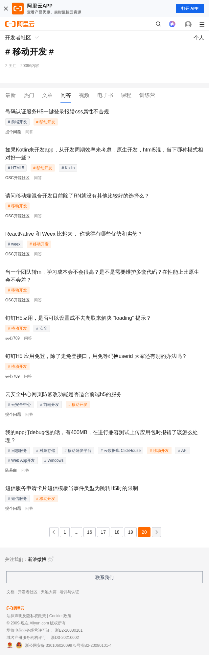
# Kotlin (68, 168)
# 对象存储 (45, 450)
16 (89, 532)
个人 (199, 37)
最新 (10, 95)
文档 (10, 592)
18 (117, 532)
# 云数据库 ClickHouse (121, 450)
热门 (29, 95)
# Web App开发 (21, 460)
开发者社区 (27, 592)
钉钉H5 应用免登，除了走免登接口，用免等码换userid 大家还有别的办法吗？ (96, 356)
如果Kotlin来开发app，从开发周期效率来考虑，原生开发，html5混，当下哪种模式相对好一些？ (104, 153)
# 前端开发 (17, 122)
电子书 (105, 95)
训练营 (147, 95)
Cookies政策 (60, 616)
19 (130, 532)
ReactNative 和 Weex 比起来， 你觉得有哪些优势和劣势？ (74, 234)
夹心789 (12, 338)
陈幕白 (11, 470)
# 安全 (41, 328)
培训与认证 (69, 592)
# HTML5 (16, 168)
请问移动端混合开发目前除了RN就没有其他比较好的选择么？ (77, 196)
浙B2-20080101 (68, 630)
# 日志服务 (17, 450)
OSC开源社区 (17, 177)
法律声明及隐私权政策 (26, 616)
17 (103, 532)
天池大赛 (49, 592)
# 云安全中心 (19, 404)
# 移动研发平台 (77, 450)
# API (183, 450)
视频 (84, 95)
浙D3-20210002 (65, 637)
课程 (126, 95)
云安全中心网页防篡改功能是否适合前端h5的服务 (63, 394)
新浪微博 (41, 559)
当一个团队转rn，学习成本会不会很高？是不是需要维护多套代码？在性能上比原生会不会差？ (102, 276)
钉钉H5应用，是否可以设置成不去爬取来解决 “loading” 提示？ (78, 318)
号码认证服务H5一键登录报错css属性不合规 (57, 111)
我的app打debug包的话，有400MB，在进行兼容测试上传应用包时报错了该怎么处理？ (101, 436)
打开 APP (189, 8)
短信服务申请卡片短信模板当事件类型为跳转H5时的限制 (71, 488)
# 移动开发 (45, 122)
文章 (47, 95)
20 (144, 532)
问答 (65, 95)
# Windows (54, 460)
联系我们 (104, 577)
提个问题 (13, 131)
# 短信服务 (17, 498)
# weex (14, 244)
